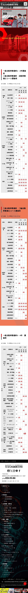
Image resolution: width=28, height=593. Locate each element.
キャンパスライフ (7, 555)
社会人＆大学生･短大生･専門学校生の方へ (13, 514)
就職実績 (6, 530)
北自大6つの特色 (8, 539)
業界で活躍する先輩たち (9, 523)
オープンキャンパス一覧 (9, 547)
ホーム (4, 579)
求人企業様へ (7, 532)
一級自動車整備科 (8, 496)
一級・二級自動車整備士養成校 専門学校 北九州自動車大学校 (14, 581)
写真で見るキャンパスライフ (10, 561)
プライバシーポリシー (9, 572)
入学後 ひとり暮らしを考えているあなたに (13, 512)
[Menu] (25, 4)
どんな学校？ (6, 534)
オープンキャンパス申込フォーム (11, 552)
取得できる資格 (7, 527)
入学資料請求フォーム (9, 516)
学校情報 (5, 564)
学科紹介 (5, 495)
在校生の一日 (7, 559)
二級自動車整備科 (8, 499)
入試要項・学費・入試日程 (10, 508)
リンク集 (6, 570)
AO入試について (8, 505)
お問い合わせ (7, 492)
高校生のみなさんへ (8, 536)
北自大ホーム (6, 486)
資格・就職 (5, 519)
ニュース (6, 487)
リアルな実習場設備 (8, 541)
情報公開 (6, 565)
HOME (2, 461)
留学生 (5, 501)
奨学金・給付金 (7, 510)
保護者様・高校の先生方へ (10, 543)
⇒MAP (23, 476)
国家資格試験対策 (8, 525)
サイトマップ (7, 574)
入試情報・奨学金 (7, 503)
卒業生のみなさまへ (8, 568)
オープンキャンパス (8, 546)
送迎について (7, 550)
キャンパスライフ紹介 (9, 556)
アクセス (6, 490)
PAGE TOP (25, 583)
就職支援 (6, 521)
